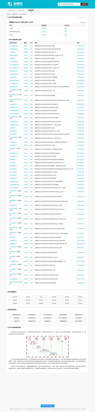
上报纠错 (83, 409)
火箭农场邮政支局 (14, 184)
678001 (67, 300)
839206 (26, 209)
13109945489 (80, 128)
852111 (15, 297)
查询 (84, 4)
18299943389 (80, 270)
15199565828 (80, 131)
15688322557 (80, 95)
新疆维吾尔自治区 (14, 22)
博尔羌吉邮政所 (14, 227)
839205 (26, 205)
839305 (26, 270)
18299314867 (80, 134)
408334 (15, 303)
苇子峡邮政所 (13, 264)
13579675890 (80, 214)
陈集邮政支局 (32, 321)
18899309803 (80, 247)
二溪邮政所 (16, 321)
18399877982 (80, 175)
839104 (26, 117)
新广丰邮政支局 (63, 318)
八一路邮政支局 (14, 89)
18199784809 (80, 113)
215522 (80, 297)
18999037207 (80, 121)
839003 (26, 46)
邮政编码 (31, 10)
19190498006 (80, 52)
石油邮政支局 (13, 104)
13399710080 (80, 90)
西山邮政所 (13, 162)
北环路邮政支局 (14, 74)
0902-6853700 (81, 191)
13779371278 (80, 145)
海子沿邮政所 (13, 213)
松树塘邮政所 (13, 200)
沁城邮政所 (13, 128)
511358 (67, 297)
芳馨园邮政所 (63, 321)
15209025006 (80, 181)
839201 (26, 187)
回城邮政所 (13, 58)
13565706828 (80, 64)
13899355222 (80, 169)
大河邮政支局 (13, 205)
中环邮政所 (16, 318)
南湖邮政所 (13, 159)
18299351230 (80, 223)
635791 (28, 300)
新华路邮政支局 (14, 49)
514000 (54, 303)
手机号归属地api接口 (47, 406)
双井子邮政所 (13, 131)
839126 (26, 178)
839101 (26, 107)
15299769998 (80, 80)
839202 (26, 191)
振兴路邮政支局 (14, 279)
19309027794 (80, 165)
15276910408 (80, 159)
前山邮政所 (13, 256)
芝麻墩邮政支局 (16, 314)
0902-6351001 (81, 153)
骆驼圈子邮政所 (14, 181)
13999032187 (80, 117)
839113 (26, 142)
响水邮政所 (79, 318)
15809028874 (80, 55)
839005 (26, 52)
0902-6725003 (81, 261)
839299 (26, 240)
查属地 (8, 14)
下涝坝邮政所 (13, 218)
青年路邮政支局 (14, 61)
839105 (26, 124)
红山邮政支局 (13, 191)
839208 (26, 228)
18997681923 (80, 71)
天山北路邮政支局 (14, 64)
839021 (26, 55)
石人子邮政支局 (14, 187)
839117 (26, 153)
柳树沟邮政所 (13, 165)
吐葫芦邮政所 (13, 274)
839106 (26, 128)
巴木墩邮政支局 (14, 124)
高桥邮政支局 (78, 314)
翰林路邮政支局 (14, 86)
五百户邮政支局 (47, 314)
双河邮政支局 (47, 318)
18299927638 (80, 156)
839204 (26, 201)
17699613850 (80, 77)
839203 (26, 196)
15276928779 (80, 228)
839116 (26, 149)
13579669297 (80, 83)
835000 (44, 28)
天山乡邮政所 (13, 172)
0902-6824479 (81, 243)
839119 (26, 156)
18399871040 (80, 219)
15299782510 (80, 172)
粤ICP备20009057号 (43, 409)
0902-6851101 (81, 187)
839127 (26, 181)
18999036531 (80, 201)
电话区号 (11, 10)
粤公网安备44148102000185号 (58, 409)
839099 (26, 58)
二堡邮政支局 (13, 145)
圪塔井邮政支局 (14, 121)
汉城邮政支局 (13, 240)
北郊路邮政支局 (14, 71)
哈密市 (23, 22)
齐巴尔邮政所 (78, 321)
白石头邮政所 (13, 175)
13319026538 (80, 74)
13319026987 (80, 107)
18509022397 (80, 257)
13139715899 (80, 86)
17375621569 (80, 110)
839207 (26, 223)
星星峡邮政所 (13, 77)
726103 (28, 297)
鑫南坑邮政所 (63, 314)
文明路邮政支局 (14, 46)
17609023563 (80, 265)
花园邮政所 (13, 237)
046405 (15, 300)
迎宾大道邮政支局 (14, 99)
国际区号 (21, 10)
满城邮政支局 (13, 243)
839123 (26, 162)
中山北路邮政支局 (14, 68)
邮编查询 (14, 14)
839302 (26, 257)
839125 (26, 175)
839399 (26, 275)
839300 (44, 34)
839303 (26, 261)
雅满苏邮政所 (13, 178)
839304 (26, 265)
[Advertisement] (47, 385)
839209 (26, 233)
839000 (31, 22)
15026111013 (80, 237)
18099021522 (80, 46)
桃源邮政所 (48, 321)
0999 (65, 28)
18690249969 (80, 205)
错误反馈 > (83, 22)
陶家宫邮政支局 (14, 107)
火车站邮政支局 (14, 83)
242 (41, 297)
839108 (26, 138)
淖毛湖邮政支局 (14, 261)
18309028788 (80, 142)
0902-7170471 (81, 279)
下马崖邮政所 (13, 269)
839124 (26, 169)
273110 (28, 303)
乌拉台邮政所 (13, 134)
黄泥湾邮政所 (32, 314)
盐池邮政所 (13, 251)
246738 (41, 303)
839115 (26, 145)
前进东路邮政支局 (14, 282)
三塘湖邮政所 (13, 223)
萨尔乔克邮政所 (14, 208)
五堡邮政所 (13, 148)
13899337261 (80, 184)
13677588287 (80, 162)
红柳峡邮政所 (13, 232)
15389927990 (80, 252)
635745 (41, 300)
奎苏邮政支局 (13, 195)
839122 (26, 159)
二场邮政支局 (13, 142)
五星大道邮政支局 (14, 113)
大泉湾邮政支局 (14, 116)
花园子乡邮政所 (14, 55)
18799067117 (80, 58)
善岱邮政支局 (32, 318)
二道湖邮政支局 (14, 137)
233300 (54, 300)
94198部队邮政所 (14, 110)
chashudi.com (82, 17)
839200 (44, 31)
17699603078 (80, 149)
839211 (26, 237)
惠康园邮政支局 (14, 94)
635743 (80, 300)
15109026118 (80, 275)
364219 (67, 303)
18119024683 (80, 209)
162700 (54, 297)
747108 (80, 303)
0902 (65, 31)
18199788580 (80, 104)
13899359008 (80, 61)
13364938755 (80, 49)
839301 (26, 252)
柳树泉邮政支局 (14, 153)
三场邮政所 (13, 52)
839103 (26, 113)
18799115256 (80, 196)
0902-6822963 (81, 240)
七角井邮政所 (13, 156)
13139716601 (80, 124)
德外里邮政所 (13, 169)
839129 (26, 184)
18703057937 (80, 233)
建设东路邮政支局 (14, 80)
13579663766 (80, 138)
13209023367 (80, 178)
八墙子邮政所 (13, 247)
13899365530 (80, 68)
